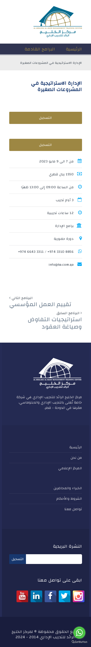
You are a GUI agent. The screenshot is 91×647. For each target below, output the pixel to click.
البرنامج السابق (68, 313)
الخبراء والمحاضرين (68, 488)
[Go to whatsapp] (79, 633)
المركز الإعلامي (70, 468)
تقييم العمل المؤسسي (40, 304)
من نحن (76, 458)
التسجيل (45, 118)
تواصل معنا (73, 509)
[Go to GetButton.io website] (79, 642)
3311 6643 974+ (31, 252)
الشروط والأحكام (69, 499)
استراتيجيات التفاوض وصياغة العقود (55, 323)
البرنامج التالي (22, 298)
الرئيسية (75, 447)
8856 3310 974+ (61, 252)
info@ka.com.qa (61, 265)
